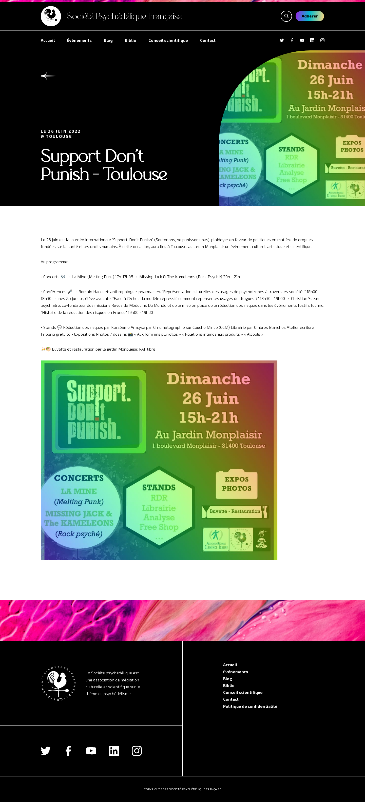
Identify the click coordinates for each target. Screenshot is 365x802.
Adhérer (310, 15)
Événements (79, 40)
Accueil (48, 40)
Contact (208, 40)
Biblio (130, 40)
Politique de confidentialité (250, 706)
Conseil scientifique (168, 40)
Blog (108, 40)
